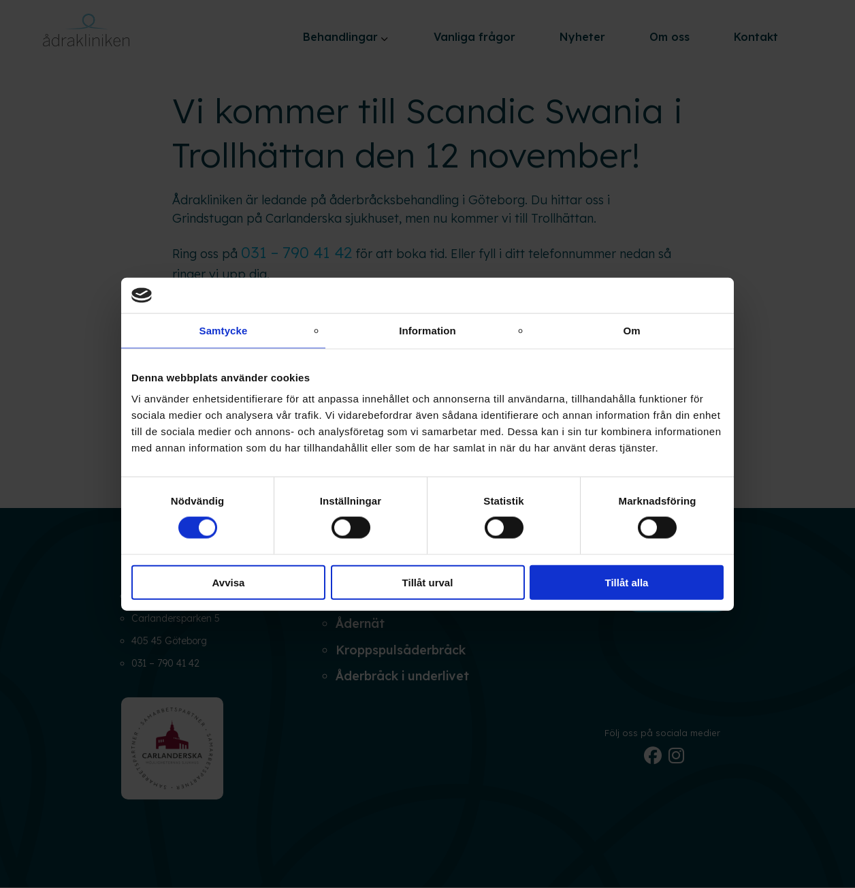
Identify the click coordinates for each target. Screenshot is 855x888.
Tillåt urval (427, 582)
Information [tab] (427, 330)
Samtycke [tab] (223, 330)
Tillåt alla (627, 582)
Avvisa (228, 582)
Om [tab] (631, 330)
